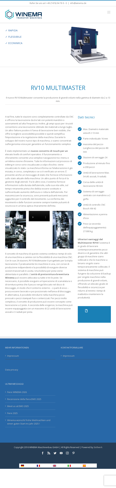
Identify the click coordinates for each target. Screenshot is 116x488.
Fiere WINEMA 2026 (17, 392)
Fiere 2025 (12, 413)
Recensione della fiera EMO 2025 (24, 399)
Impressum (13, 355)
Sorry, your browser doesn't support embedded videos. (39, 216)
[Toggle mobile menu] (109, 12)
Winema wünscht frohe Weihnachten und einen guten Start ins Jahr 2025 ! (28, 422)
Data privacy (11, 369)
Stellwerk (98, 447)
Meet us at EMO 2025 (18, 406)
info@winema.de (78, 3)
